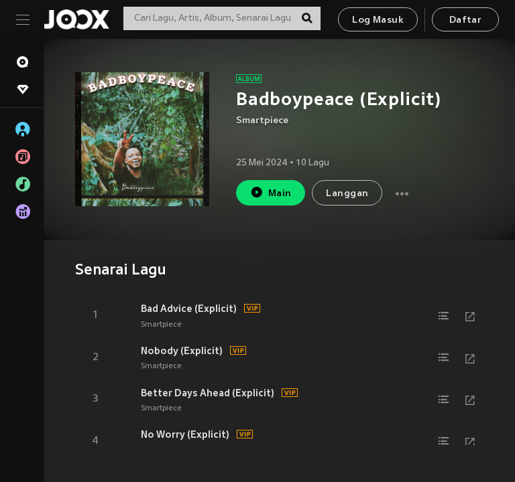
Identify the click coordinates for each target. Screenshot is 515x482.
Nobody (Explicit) (182, 350)
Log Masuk (378, 20)
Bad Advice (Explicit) (189, 308)
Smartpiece (262, 121)
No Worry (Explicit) (185, 434)
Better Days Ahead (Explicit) (207, 393)
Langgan (347, 194)
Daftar (465, 20)
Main (270, 192)
